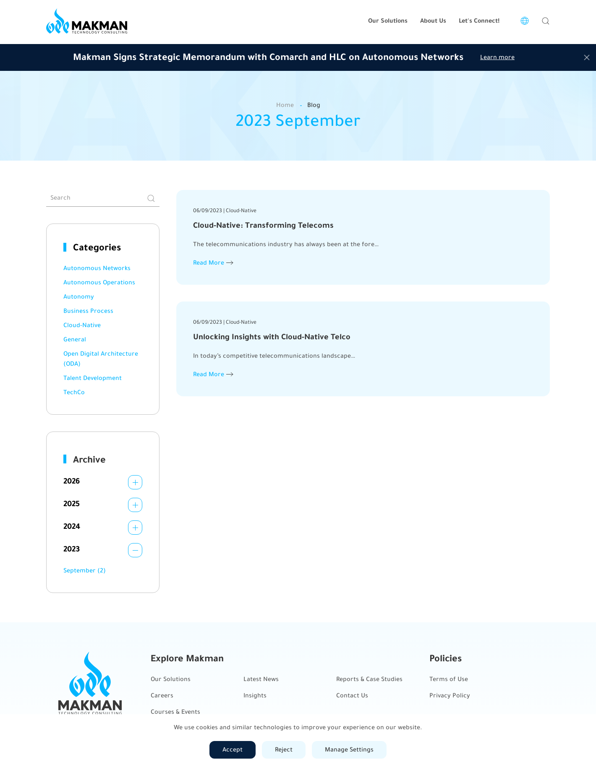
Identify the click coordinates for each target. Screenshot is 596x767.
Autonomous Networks (97, 268)
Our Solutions (171, 679)
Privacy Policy (449, 695)
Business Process (88, 311)
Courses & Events (175, 711)
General (74, 339)
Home (285, 105)
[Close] (587, 57)
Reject (284, 749)
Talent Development (92, 378)
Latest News (261, 679)
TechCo (74, 392)
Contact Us (352, 695)
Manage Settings (349, 749)
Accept (232, 749)
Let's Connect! (479, 20)
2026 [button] (71, 481)
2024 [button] (71, 526)
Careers (162, 695)
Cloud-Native (82, 325)
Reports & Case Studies (369, 679)
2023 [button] (71, 548)
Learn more (497, 57)
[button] (545, 21)
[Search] (102, 198)
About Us (433, 20)
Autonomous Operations (99, 282)
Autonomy (78, 296)
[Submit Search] (151, 198)
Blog (313, 105)
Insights (255, 695)
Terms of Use (448, 679)
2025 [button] (71, 503)
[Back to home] (86, 21)
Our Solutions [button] (388, 20)
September (84, 570)
